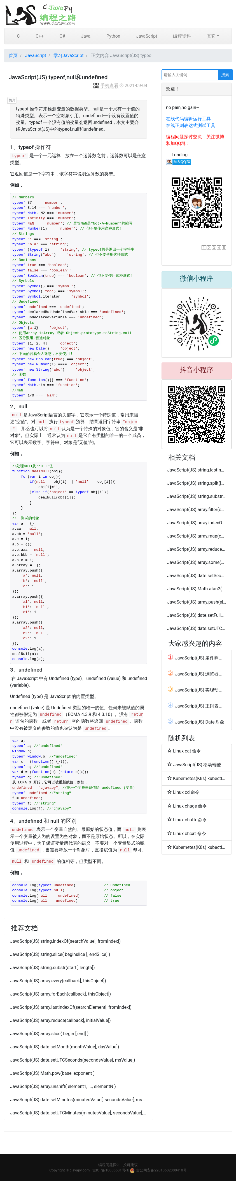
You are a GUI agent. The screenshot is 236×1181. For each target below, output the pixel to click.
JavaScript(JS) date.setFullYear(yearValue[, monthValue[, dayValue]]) (196, 615)
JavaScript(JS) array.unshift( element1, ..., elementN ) (63, 1086)
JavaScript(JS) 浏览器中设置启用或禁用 (196, 673)
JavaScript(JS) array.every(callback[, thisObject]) (58, 980)
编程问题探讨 (109, 1165)
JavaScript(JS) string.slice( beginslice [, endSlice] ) (60, 954)
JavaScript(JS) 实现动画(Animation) (196, 689)
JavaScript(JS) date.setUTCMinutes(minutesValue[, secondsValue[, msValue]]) (78, 1113)
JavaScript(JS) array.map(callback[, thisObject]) (196, 536)
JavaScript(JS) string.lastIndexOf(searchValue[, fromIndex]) (196, 470)
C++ (40, 36)
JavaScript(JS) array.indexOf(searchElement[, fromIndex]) (196, 522)
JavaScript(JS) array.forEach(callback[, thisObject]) (60, 994)
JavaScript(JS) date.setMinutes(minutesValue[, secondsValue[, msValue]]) (78, 1099)
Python (113, 36)
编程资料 (182, 36)
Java (85, 36)
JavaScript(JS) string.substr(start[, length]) (52, 967)
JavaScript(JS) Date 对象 (196, 721)
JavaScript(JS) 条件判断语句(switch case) (196, 657)
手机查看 (105, 86)
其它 (211, 36)
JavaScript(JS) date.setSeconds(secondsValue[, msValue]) (196, 575)
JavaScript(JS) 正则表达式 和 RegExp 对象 (196, 705)
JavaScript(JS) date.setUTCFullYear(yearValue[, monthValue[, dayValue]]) (196, 628)
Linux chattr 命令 (187, 819)
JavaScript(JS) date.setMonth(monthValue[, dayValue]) (64, 1046)
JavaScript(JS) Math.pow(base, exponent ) (52, 1073)
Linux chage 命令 (187, 806)
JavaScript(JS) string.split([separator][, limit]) (196, 483)
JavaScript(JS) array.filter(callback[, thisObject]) (196, 509)
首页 (13, 55)
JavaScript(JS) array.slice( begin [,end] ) (49, 1033)
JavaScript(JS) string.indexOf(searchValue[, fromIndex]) (65, 941)
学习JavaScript (68, 55)
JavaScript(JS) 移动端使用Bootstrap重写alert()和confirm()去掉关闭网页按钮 (196, 764)
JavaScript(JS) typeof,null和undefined (58, 77)
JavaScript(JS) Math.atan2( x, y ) (196, 588)
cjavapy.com (79, 1170)
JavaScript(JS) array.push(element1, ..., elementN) (196, 602)
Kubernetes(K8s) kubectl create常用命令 (196, 778)
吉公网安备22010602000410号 (161, 1170)
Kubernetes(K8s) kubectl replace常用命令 (196, 847)
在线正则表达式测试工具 (190, 125)
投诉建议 (130, 1165)
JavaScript (146, 36)
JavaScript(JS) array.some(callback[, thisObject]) (196, 562)
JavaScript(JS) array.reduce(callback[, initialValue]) (60, 1020)
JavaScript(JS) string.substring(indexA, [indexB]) (196, 496)
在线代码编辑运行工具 (188, 118)
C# (62, 36)
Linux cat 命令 (184, 751)
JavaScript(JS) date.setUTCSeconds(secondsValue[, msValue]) (72, 1060)
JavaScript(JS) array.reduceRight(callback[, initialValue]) (196, 549)
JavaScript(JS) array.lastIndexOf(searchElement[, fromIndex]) (71, 1007)
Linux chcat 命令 (186, 833)
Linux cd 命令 (183, 792)
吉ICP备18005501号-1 (110, 1170)
